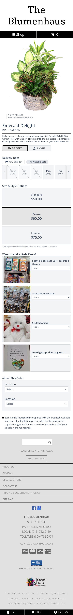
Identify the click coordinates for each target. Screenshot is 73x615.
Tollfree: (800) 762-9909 (36, 536)
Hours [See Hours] (61, 612)
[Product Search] (37, 442)
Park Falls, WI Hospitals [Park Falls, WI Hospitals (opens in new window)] (54, 593)
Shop (18, 34)
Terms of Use (57, 603)
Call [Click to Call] (12, 612)
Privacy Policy (16, 603)
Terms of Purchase (37, 603)
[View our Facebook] (34, 509)
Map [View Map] (36, 612)
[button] (36, 563)
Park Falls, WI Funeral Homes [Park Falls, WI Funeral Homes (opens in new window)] (21, 593)
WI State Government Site (50, 598)
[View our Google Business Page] (39, 509)
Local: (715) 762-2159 (36, 531)
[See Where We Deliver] (36, 458)
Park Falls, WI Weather (21, 598)
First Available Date (37, 161)
